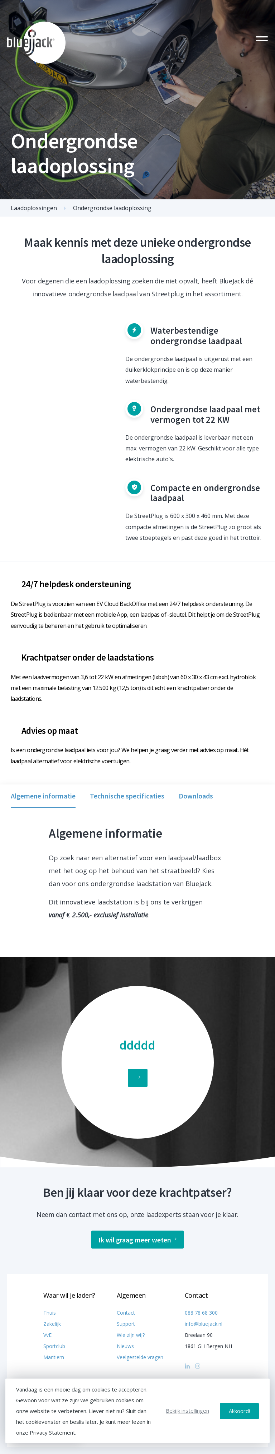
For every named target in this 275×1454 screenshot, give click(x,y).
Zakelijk (52, 1323)
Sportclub (54, 1346)
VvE (47, 1335)
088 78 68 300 (201, 1312)
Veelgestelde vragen (140, 1357)
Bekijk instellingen (187, 1411)
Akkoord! (239, 1410)
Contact (126, 1312)
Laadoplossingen (34, 208)
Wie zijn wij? (131, 1335)
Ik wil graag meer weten (137, 1239)
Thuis (49, 1312)
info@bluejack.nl (203, 1323)
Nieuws (125, 1346)
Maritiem (53, 1357)
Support (126, 1323)
